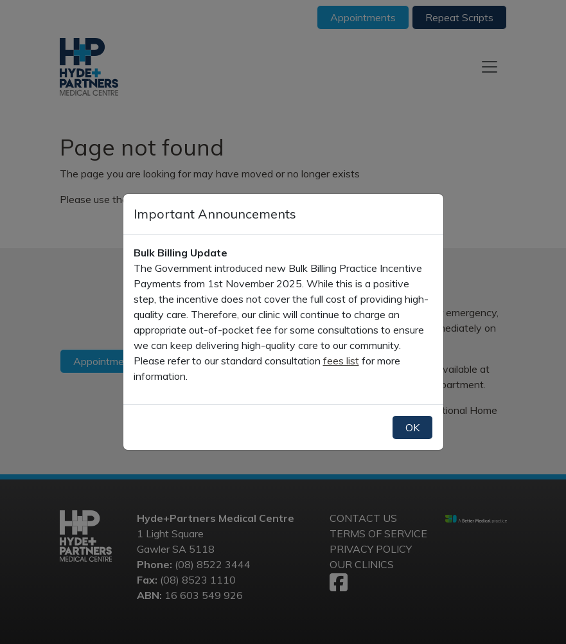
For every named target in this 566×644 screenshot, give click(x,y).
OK (412, 427)
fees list (341, 360)
